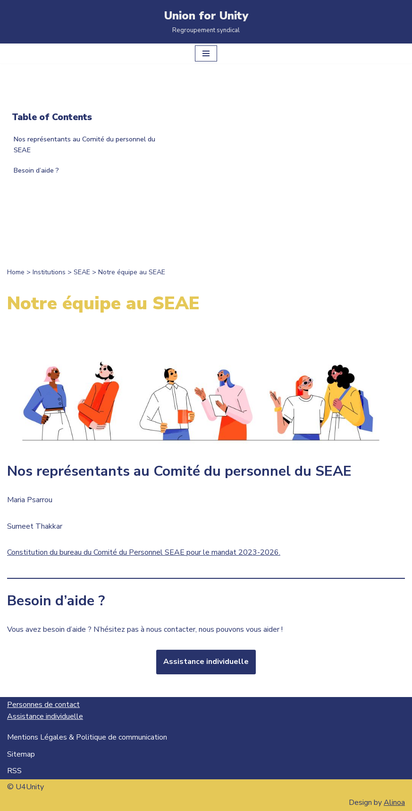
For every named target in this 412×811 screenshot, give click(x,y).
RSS (14, 771)
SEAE (82, 272)
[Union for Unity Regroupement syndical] (206, 22)
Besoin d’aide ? (36, 170)
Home (16, 272)
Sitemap (21, 754)
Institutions (49, 272)
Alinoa (394, 802)
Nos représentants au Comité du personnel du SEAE (84, 144)
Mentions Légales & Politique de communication (87, 737)
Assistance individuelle (206, 661)
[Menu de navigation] (206, 53)
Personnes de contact (43, 704)
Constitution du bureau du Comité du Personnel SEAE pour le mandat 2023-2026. (143, 552)
